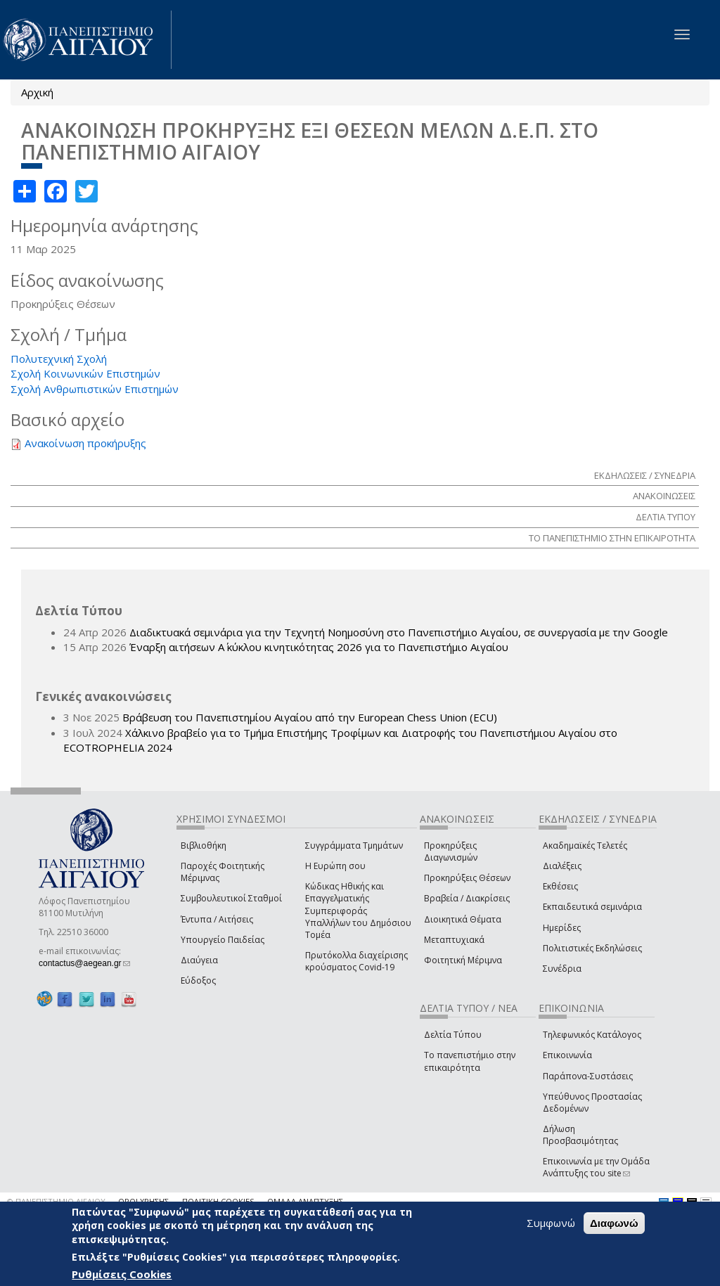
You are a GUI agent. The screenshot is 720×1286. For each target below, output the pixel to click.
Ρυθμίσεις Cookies (122, 1274)
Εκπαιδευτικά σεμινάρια (592, 907)
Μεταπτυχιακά (454, 940)
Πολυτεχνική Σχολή (59, 359)
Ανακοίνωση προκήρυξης (85, 443)
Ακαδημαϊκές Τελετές (585, 845)
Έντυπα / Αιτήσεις (217, 919)
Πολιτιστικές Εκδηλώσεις (592, 948)
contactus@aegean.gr (84, 963)
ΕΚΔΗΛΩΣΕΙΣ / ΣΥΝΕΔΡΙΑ (644, 475)
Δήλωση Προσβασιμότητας (580, 1135)
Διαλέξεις (562, 866)
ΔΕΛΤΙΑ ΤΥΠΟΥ (665, 516)
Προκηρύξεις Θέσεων (467, 878)
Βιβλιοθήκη (203, 845)
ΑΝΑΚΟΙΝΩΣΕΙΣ (664, 495)
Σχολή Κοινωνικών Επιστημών (85, 373)
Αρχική (37, 92)
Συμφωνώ (551, 1223)
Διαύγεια (199, 960)
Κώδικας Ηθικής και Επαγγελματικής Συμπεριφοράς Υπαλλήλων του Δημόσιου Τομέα (358, 910)
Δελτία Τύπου (453, 1035)
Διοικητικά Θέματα (462, 919)
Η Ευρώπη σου (335, 866)
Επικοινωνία (567, 1055)
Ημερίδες (562, 928)
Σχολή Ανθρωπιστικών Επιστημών (95, 389)
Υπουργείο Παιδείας (222, 940)
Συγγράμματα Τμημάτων (354, 845)
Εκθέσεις (560, 886)
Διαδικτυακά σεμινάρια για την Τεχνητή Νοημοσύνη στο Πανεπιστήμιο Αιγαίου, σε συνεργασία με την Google (398, 632)
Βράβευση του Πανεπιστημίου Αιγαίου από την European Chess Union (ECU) (309, 717)
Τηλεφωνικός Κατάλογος (592, 1035)
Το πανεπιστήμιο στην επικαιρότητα (469, 1061)
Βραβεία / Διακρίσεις (467, 898)
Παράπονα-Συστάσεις (588, 1076)
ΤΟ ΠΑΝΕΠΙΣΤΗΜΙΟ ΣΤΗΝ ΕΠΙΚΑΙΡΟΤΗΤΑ (612, 538)
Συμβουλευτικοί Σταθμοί (231, 898)
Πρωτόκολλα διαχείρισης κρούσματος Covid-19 (356, 961)
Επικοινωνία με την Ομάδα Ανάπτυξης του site (596, 1167)
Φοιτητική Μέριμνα (463, 960)
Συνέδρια (562, 969)
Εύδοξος (198, 980)
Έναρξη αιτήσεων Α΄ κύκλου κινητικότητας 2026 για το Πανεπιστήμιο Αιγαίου (318, 647)
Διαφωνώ (614, 1223)
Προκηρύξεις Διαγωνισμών (450, 851)
